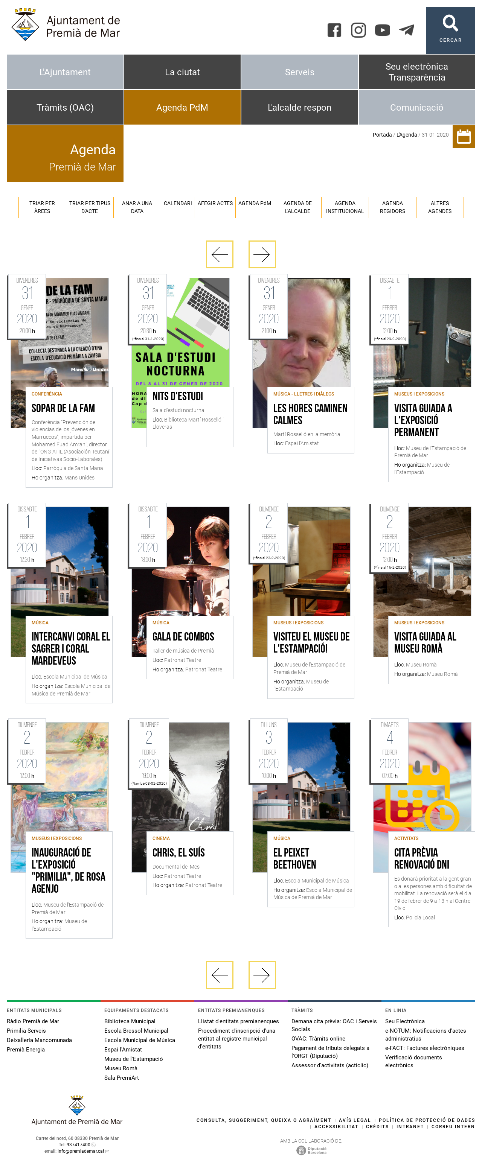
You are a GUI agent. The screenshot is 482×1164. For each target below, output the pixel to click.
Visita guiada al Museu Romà (425, 643)
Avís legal (355, 1120)
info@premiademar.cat (81, 1151)
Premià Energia (26, 1049)
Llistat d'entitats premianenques (238, 1021)
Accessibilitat (336, 1126)
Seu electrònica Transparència (417, 72)
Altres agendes (439, 207)
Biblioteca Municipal (130, 1021)
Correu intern (453, 1126)
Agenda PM (254, 203)
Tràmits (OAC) (65, 107)
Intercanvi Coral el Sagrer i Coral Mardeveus (71, 649)
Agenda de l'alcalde (298, 207)
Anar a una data (137, 207)
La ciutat (182, 72)
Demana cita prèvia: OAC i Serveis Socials (334, 1025)
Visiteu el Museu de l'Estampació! (311, 643)
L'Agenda (407, 135)
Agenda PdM (182, 107)
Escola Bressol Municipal (136, 1030)
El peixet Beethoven (294, 860)
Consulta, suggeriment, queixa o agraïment (264, 1120)
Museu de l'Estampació (133, 1059)
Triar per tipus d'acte (89, 207)
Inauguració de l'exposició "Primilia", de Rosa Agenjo (68, 872)
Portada (382, 135)
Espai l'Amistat (123, 1049)
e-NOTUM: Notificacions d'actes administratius (425, 1034)
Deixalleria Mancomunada (39, 1040)
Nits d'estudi (178, 397)
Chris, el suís (179, 854)
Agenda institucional (345, 207)
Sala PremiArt (121, 1077)
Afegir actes (215, 203)
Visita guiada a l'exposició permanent (423, 421)
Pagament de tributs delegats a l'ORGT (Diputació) (330, 1052)
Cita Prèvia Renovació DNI (421, 860)
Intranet (410, 1126)
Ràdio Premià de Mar (33, 1021)
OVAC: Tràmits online (318, 1038)
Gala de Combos (183, 637)
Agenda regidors (392, 207)
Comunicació (417, 107)
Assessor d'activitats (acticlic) (329, 1065)
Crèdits (377, 1126)
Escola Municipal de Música (139, 1040)
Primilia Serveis (26, 1030)
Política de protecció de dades (427, 1120)
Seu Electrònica (405, 1021)
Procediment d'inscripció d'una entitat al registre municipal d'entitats (236, 1038)
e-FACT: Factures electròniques (424, 1048)
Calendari (178, 203)
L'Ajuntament (65, 72)
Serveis (299, 72)
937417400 (78, 1144)
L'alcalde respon (299, 107)
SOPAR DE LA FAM (63, 409)
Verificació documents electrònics (413, 1061)
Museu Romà (120, 1068)
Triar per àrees (42, 207)
